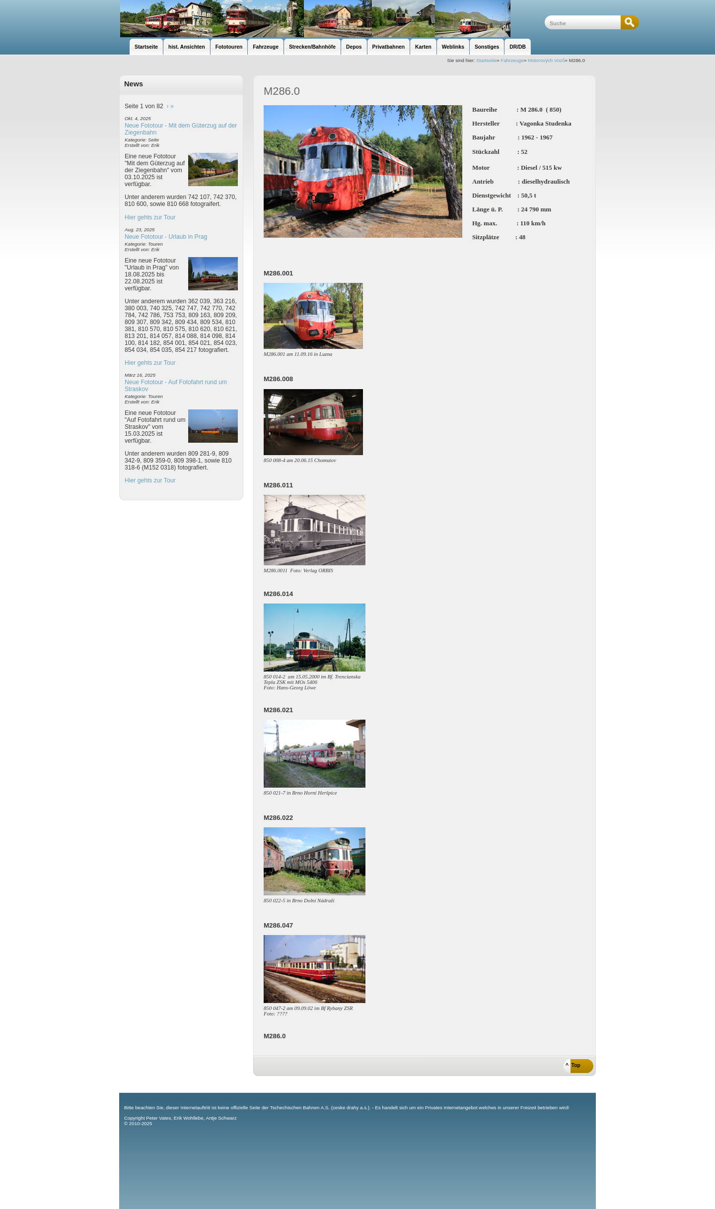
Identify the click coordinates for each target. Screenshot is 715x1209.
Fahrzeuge (511, 60)
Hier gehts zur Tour (150, 217)
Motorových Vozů (546, 60)
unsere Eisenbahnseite (332, 18)
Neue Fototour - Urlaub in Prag (166, 236)
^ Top (573, 1065)
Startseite (486, 60)
